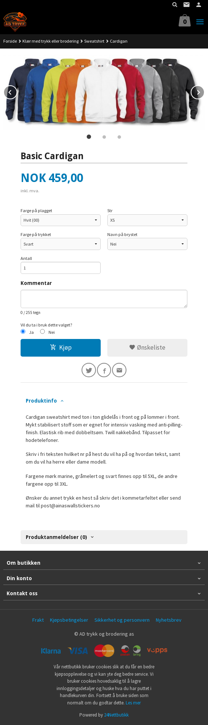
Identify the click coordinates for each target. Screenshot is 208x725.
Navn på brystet (122, 234)
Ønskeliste (147, 347)
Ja (31, 332)
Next (204, 91)
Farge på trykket (36, 234)
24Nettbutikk (116, 715)
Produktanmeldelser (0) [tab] (56, 537)
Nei (52, 332)
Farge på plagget (36, 210)
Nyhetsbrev (169, 620)
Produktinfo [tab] (41, 401)
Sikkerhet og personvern (122, 620)
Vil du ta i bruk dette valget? (46, 325)
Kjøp (61, 347)
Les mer (133, 703)
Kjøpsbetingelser (69, 620)
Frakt (38, 620)
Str (109, 210)
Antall (26, 258)
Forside (10, 41)
